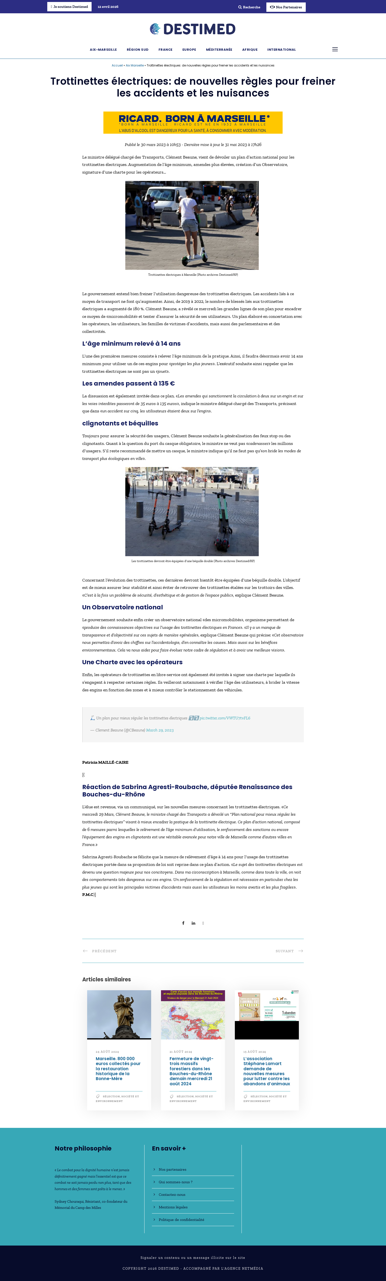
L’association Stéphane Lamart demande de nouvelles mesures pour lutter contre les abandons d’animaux (266, 1071)
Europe (189, 49)
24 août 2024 (107, 1052)
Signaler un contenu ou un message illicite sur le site (193, 1258)
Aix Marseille (135, 65)
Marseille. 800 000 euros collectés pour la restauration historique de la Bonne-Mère (118, 1069)
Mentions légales (173, 1207)
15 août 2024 (254, 1052)
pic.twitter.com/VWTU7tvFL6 (225, 717)
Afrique (250, 49)
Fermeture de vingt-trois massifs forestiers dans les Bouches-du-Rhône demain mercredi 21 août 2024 (191, 1071)
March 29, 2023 (160, 730)
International (281, 49)
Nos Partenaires (286, 7)
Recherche (249, 7)
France (166, 49)
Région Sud (138, 49)
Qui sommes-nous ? (176, 1182)
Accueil (117, 65)
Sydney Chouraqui (69, 1201)
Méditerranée (219, 49)
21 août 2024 (181, 1052)
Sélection (111, 1096)
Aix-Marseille (103, 49)
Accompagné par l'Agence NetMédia (223, 1268)
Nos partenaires (172, 1169)
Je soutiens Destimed (69, 6)
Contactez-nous (172, 1194)
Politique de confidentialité (181, 1219)
